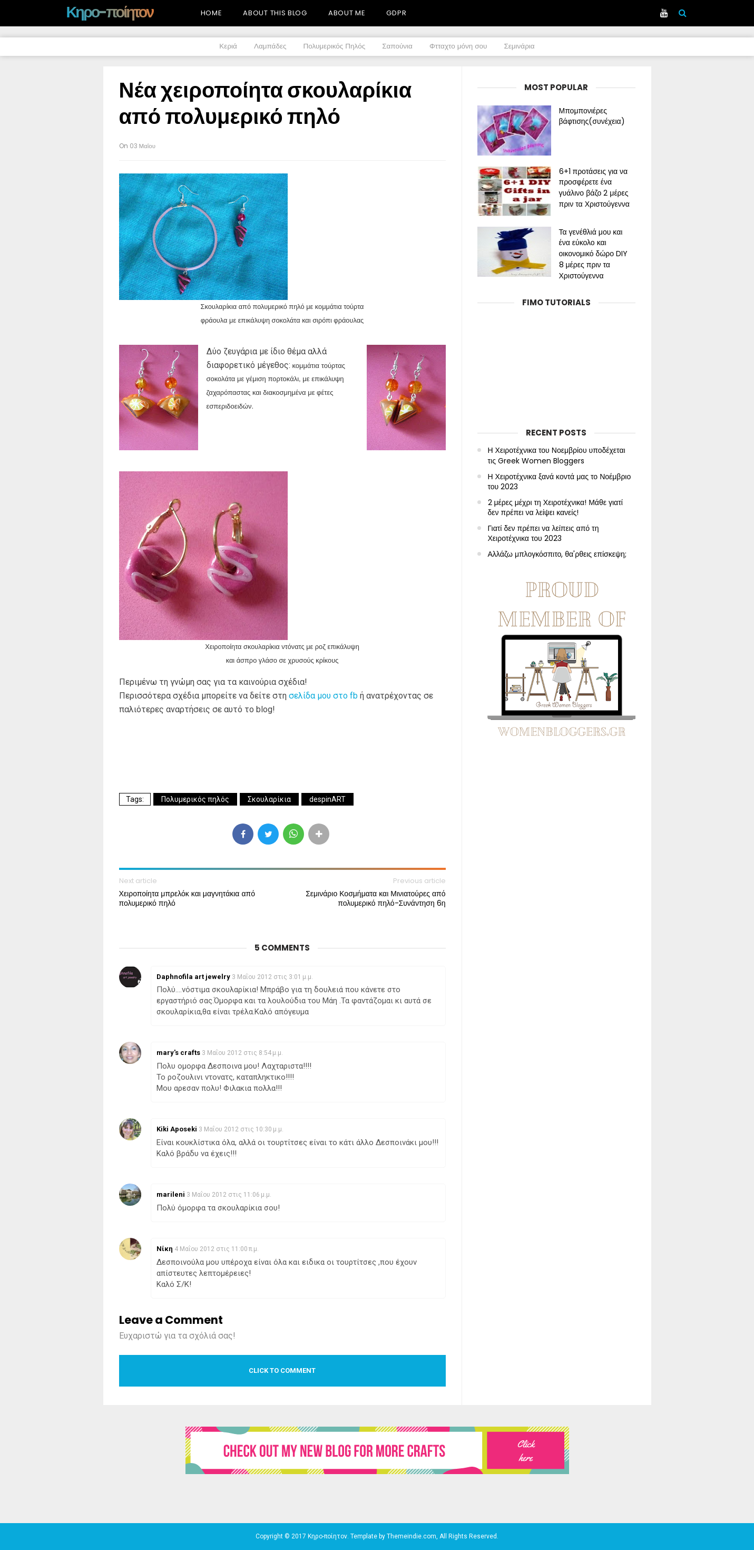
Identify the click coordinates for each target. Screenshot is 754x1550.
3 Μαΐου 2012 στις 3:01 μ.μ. (272, 977)
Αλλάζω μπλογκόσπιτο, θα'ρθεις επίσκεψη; (557, 554)
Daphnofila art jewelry (193, 977)
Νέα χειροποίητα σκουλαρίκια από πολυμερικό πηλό (265, 103)
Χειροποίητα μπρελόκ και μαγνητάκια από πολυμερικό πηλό (187, 898)
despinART (327, 799)
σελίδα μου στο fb (322, 696)
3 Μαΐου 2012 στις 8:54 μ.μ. (242, 1053)
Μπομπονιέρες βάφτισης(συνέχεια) (592, 116)
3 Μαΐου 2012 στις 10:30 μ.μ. (241, 1129)
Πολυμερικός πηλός (195, 799)
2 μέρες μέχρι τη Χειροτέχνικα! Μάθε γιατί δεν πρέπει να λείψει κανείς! (555, 508)
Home (211, 13)
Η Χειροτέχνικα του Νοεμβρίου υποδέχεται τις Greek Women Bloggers (556, 455)
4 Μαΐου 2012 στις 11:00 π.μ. (216, 1249)
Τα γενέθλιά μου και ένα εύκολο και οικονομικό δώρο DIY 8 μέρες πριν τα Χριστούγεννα (593, 254)
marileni (170, 1194)
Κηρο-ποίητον (109, 12)
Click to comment (282, 1370)
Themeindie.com (411, 1536)
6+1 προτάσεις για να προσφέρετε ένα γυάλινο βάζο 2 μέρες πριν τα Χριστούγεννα (594, 187)
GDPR (396, 13)
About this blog (275, 13)
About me (347, 13)
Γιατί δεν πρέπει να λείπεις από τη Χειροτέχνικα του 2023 (543, 534)
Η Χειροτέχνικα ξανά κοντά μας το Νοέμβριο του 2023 (559, 482)
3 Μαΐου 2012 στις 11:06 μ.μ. (229, 1194)
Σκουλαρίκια (269, 799)
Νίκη (164, 1249)
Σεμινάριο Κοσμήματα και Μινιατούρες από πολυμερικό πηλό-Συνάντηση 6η (375, 898)
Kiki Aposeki (176, 1129)
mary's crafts (178, 1053)
